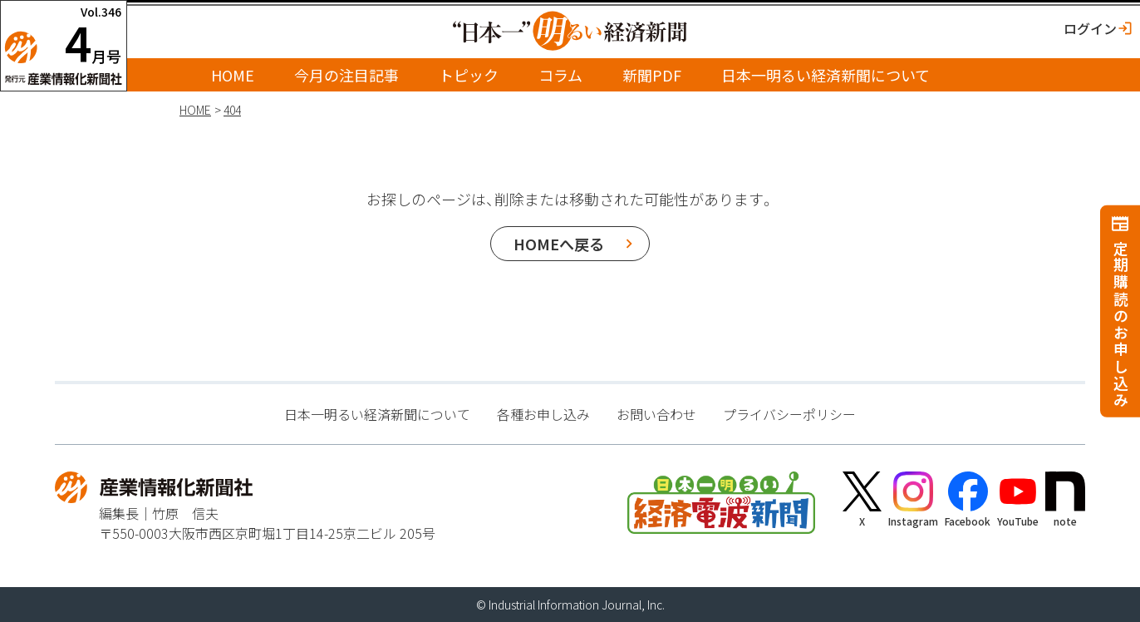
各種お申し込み (543, 414)
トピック (469, 75)
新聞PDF (651, 75)
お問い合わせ (656, 414)
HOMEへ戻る (558, 243)
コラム (560, 75)
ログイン (1090, 28)
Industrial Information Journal (565, 604)
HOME (232, 75)
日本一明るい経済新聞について (825, 75)
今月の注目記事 (346, 75)
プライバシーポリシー (789, 414)
